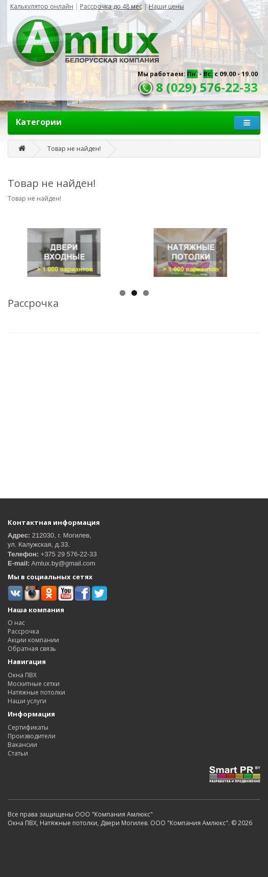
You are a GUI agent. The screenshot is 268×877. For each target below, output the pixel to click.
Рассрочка (23, 631)
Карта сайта (25, 762)
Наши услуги (27, 701)
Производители (32, 736)
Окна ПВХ (22, 675)
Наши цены (166, 6)
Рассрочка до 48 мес (111, 6)
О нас (16, 622)
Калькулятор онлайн (41, 6)
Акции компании (33, 640)
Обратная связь (32, 648)
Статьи (18, 753)
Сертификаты (28, 727)
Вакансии (22, 744)
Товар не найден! (74, 148)
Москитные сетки (34, 683)
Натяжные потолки (36, 692)
